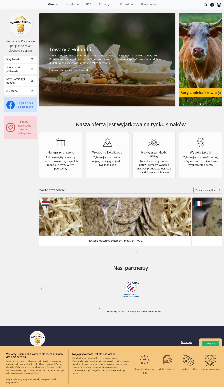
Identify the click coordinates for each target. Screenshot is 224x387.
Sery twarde (20, 59)
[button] (200, 104)
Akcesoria (20, 91)
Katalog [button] (71, 4)
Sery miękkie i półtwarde (20, 69)
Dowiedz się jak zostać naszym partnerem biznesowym (131, 311)
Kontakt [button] (125, 4)
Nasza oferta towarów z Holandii (70, 70)
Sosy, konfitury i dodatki (20, 80)
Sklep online (148, 4)
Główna (53, 4)
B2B (88, 4)
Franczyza (105, 4)
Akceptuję (210, 343)
